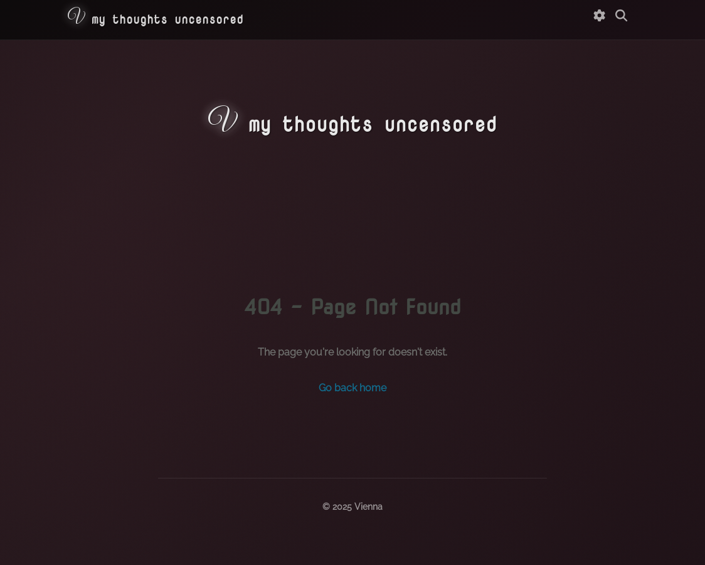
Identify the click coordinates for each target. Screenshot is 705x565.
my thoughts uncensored (155, 19)
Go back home (352, 388)
